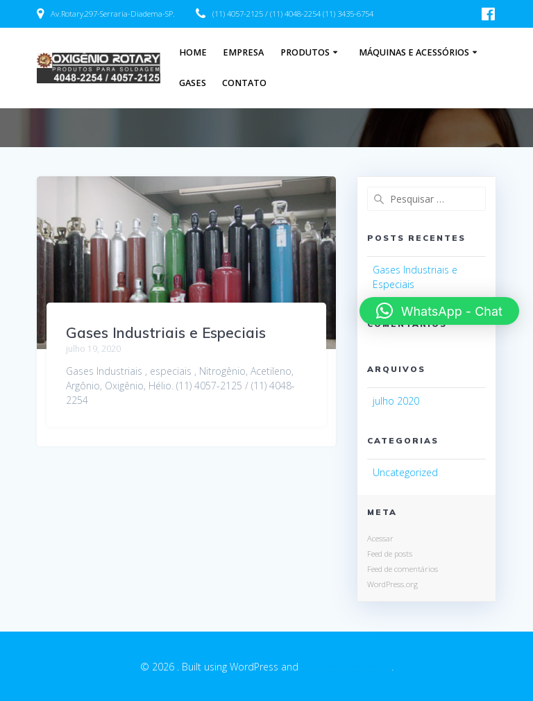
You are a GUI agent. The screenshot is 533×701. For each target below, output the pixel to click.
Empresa (243, 52)
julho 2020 (396, 400)
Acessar (380, 538)
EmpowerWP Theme (346, 666)
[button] (439, 311)
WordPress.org (392, 584)
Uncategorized (405, 472)
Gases (192, 83)
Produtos (305, 52)
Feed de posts (389, 553)
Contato (244, 83)
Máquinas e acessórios (414, 52)
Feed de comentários (402, 569)
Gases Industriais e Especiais (166, 332)
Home (193, 52)
